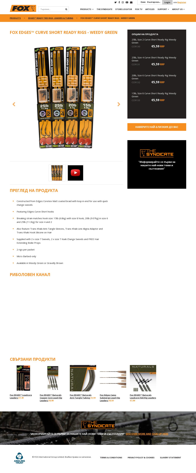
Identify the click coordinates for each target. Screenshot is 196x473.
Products (85, 9)
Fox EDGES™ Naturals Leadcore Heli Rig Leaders (143, 396)
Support (162, 9)
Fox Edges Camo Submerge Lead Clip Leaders (110, 398)
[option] (66, 99)
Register (181, 2)
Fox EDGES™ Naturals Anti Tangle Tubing (80, 396)
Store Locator (123, 9)
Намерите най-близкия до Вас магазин (156, 128)
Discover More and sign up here (147, 434)
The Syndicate (104, 9)
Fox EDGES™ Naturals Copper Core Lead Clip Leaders (51, 398)
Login (167, 2)
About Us (177, 9)
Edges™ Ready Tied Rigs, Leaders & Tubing (50, 18)
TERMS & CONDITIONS (111, 457)
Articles (150, 9)
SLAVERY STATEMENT (170, 457)
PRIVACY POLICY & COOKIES (141, 457)
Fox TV (138, 9)
